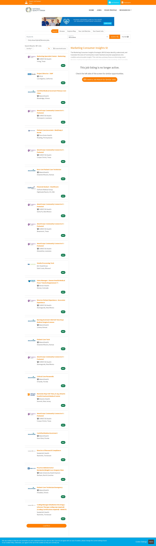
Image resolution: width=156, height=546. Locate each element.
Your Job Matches (84, 31)
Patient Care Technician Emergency (49, 487)
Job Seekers (114, 2)
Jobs (99, 10)
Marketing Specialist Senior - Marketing (51, 56)
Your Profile (110, 10)
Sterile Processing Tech (45, 263)
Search (54, 31)
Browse (62, 31)
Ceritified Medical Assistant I (47, 433)
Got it (151, 542)
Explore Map (71, 31)
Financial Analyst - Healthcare (47, 187)
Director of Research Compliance (49, 450)
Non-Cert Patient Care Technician (49, 169)
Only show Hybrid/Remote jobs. (39, 40)
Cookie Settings (141, 542)
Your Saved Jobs (98, 31)
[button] (125, 37)
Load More (46, 526)
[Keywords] (46, 37)
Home (91, 10)
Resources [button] (125, 10)
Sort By (29, 48)
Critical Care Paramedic (45, 376)
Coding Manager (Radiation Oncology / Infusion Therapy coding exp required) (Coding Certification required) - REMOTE (52, 507)
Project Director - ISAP (45, 73)
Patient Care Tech (43, 339)
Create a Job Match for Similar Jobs (100, 79)
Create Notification (59, 48)
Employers (126, 2)
